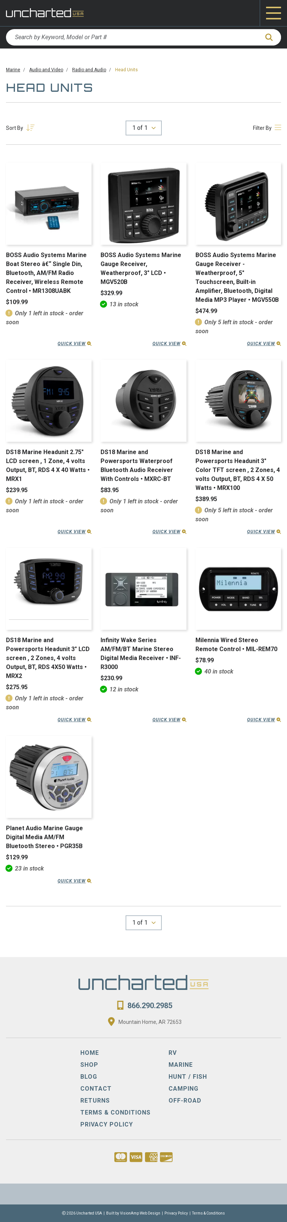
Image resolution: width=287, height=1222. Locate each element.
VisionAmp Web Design (140, 1213)
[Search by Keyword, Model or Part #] (132, 37)
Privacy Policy (176, 1213)
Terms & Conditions (208, 1213)
